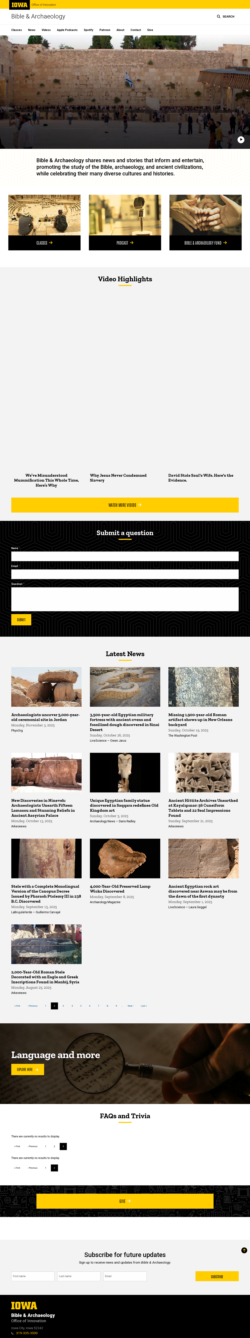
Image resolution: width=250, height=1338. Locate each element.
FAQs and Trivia (125, 1116)
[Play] (241, 139)
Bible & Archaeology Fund (205, 242)
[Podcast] (125, 215)
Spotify (88, 30)
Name (14, 548)
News (31, 30)
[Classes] (44, 215)
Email (14, 566)
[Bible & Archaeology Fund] (205, 215)
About (120, 30)
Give (150, 30)
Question (16, 584)
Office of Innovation (44, 4)
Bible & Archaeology (38, 16)
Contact (136, 30)
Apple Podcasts (67, 30)
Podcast (124, 242)
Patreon (104, 30)
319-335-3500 (24, 1333)
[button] (225, 16)
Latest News (125, 654)
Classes (16, 30)
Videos (46, 30)
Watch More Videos (125, 504)
